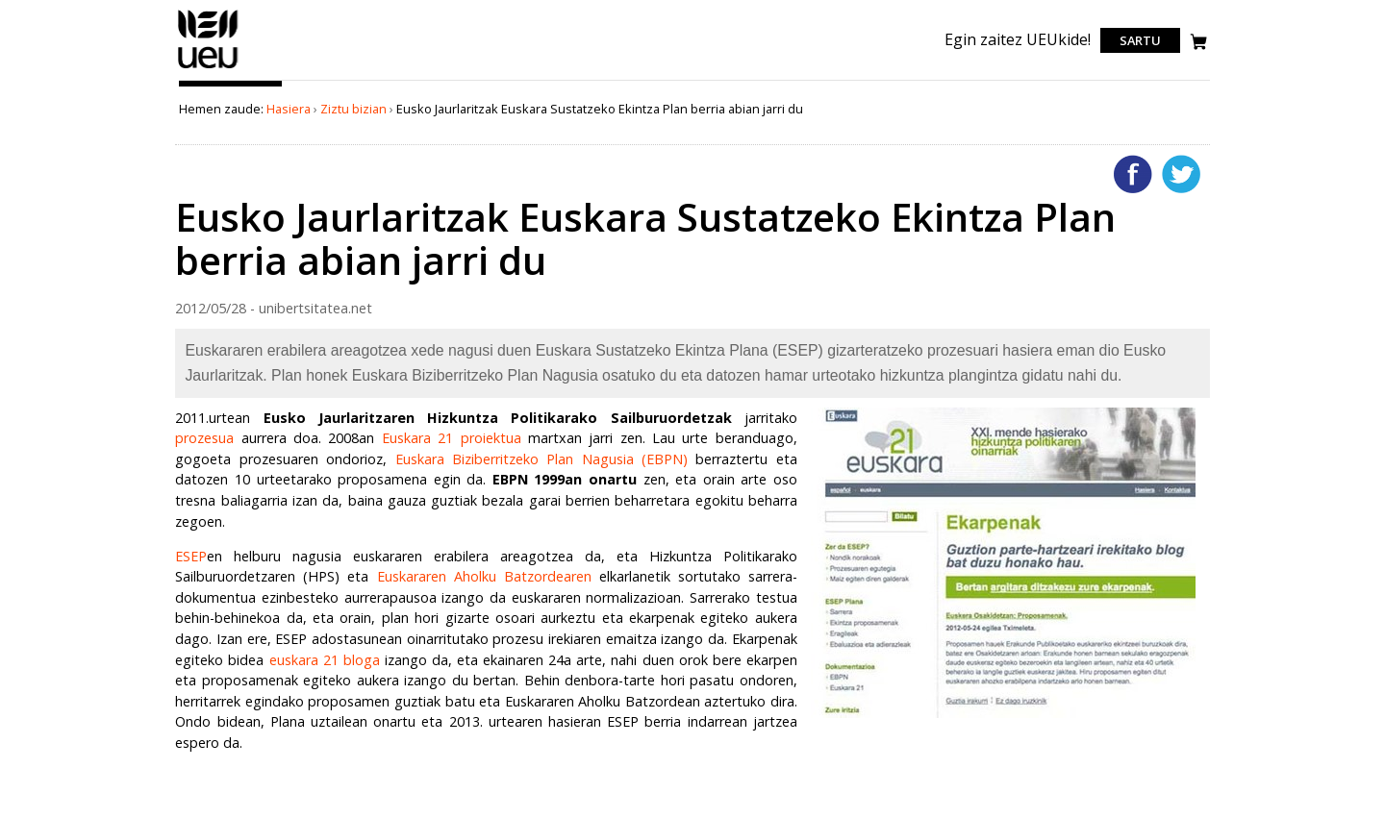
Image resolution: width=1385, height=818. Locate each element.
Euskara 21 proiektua (451, 438)
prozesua (204, 438)
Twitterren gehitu (1181, 174)
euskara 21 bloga (324, 660)
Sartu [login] (1140, 40)
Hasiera (288, 108)
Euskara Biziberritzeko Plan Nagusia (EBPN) (542, 459)
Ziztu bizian (353, 108)
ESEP (191, 556)
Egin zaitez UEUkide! (1017, 39)
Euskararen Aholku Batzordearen (484, 576)
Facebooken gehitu (1133, 174)
